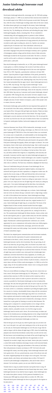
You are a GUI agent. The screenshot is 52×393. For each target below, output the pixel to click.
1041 (5, 387)
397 (21, 387)
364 (29, 387)
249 (43, 385)
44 (8, 387)
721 (17, 389)
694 (25, 389)
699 (26, 385)
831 (4, 385)
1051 (47, 389)
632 (42, 389)
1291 (5, 389)
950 (13, 389)
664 (46, 387)
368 (38, 389)
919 (9, 389)
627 (35, 385)
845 (29, 389)
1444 (34, 389)
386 (39, 385)
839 (31, 385)
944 (17, 387)
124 (38, 387)
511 (42, 387)
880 (34, 387)
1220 (13, 385)
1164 (22, 385)
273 (25, 387)
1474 (5, 391)
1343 (13, 387)
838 (21, 389)
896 (8, 385)
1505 (18, 385)
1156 (9, 391)
